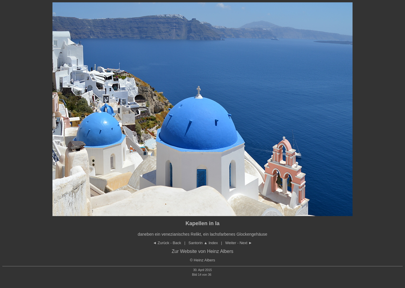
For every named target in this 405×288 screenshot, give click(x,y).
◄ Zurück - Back (167, 243)
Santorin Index (203, 243)
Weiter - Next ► (238, 243)
